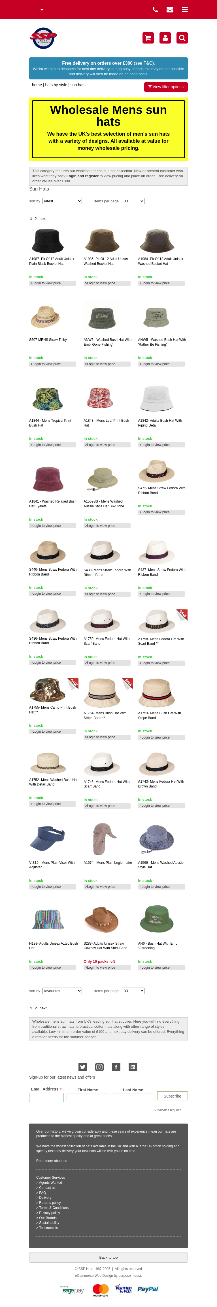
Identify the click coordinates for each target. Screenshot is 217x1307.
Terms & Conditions (54, 1208)
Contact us (47, 1188)
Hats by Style (56, 85)
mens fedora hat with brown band (161, 784)
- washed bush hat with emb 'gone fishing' (107, 342)
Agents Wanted (50, 1183)
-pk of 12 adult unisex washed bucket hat (106, 261)
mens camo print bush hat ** (52, 710)
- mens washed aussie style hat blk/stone (104, 503)
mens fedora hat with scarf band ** (161, 641)
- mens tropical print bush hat (50, 423)
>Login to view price (46, 283)
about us (60, 1161)
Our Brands (47, 1218)
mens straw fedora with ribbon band (162, 490)
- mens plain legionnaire (108, 863)
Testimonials (48, 1228)
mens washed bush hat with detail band (53, 782)
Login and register (83, 176)
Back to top (108, 1257)
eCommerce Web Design (94, 1276)
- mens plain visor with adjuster (52, 865)
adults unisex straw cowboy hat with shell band (105, 946)
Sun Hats (78, 85)
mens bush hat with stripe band (159, 715)
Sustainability (49, 1223)
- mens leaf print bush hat (106, 423)
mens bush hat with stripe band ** (105, 715)
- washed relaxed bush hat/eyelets (52, 503)
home (37, 85)
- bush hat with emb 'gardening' (158, 946)
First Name (88, 1090)
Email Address (46, 1089)
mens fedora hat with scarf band (106, 641)
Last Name (133, 1090)
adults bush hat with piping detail (160, 423)
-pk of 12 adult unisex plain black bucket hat (51, 261)
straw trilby (48, 340)
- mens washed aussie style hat (161, 865)
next (43, 219)
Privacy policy (49, 1213)
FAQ (42, 1193)
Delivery (45, 1198)
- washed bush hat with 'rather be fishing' (162, 342)
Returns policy (50, 1203)
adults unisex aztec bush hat (53, 946)
